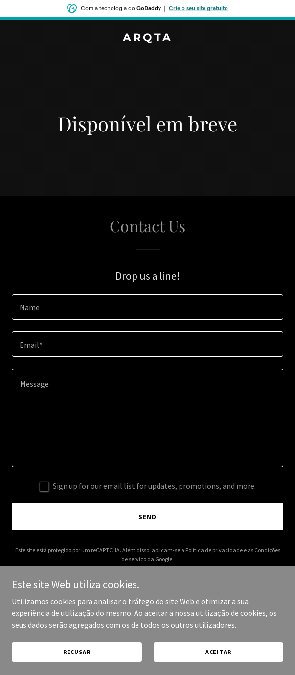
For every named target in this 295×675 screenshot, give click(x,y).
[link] (147, 38)
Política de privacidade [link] (214, 550)
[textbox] (147, 307)
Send (147, 516)
